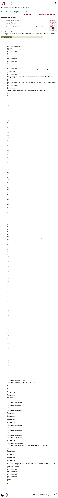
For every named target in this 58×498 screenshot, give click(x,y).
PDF (51, 23)
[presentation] (12, 41)
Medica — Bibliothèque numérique (14, 12)
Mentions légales (43, 494)
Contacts (35, 494)
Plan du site (52, 494)
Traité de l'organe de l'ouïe (12, 22)
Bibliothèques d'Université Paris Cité (45, 3)
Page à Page (52, 20)
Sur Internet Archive (52, 26)
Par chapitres (53, 22)
